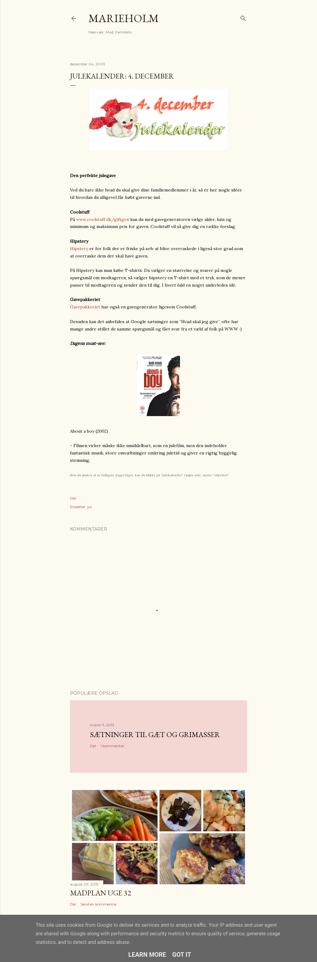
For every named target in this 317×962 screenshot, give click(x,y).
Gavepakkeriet (85, 307)
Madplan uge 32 (100, 893)
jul (89, 506)
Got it (181, 954)
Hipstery (79, 248)
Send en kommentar (98, 904)
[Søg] (243, 17)
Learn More (147, 954)
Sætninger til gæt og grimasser (155, 734)
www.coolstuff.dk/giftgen (102, 219)
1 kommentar (112, 746)
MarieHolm (123, 18)
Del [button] (73, 498)
